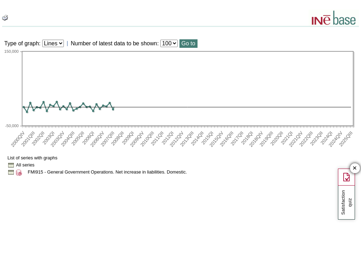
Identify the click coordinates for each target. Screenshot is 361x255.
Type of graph (21, 43)
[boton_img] (5, 18)
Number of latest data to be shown (114, 43)
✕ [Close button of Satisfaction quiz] (355, 168)
